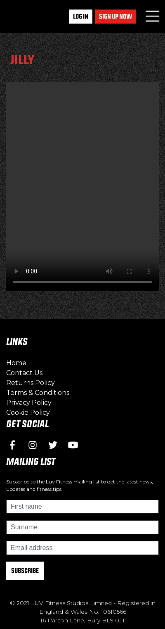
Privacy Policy (29, 403)
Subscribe (25, 570)
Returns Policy (30, 383)
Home (16, 363)
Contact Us (24, 373)
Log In (80, 16)
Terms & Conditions (37, 393)
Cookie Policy (28, 412)
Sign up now (115, 16)
